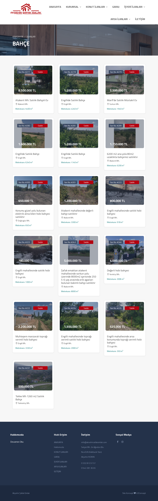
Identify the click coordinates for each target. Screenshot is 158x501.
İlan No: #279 (116, 71)
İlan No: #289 (116, 125)
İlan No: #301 (70, 182)
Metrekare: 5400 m (24, 108)
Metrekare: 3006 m (115, 278)
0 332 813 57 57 (88, 463)
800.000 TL (117, 201)
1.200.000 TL (73, 90)
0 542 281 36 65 (88, 467)
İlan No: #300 (24, 182)
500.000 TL (26, 386)
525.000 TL (117, 326)
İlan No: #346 (116, 242)
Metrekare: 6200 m (115, 165)
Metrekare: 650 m (23, 225)
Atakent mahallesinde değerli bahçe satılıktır (77, 212)
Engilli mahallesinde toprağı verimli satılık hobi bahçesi (76, 337)
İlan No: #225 (116, 308)
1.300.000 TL (73, 326)
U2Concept (141, 493)
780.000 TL (26, 260)
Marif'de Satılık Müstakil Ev (122, 100)
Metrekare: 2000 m (69, 347)
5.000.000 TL (73, 260)
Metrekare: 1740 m (69, 162)
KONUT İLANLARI (96, 7)
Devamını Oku (16, 441)
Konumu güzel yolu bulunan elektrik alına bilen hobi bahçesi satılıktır (32, 214)
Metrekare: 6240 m (24, 162)
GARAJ (115, 7)
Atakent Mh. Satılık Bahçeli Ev (31, 100)
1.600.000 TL (27, 144)
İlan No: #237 (24, 367)
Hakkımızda (59, 447)
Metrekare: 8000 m (69, 291)
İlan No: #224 (70, 308)
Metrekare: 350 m (115, 351)
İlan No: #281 (70, 125)
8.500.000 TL (27, 90)
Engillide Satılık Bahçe (73, 100)
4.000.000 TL (118, 260)
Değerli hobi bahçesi (118, 270)
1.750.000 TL (118, 144)
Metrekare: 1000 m (24, 281)
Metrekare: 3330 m (24, 347)
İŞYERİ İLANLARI (134, 7)
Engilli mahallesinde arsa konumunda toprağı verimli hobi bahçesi (124, 339)
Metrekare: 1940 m (115, 108)
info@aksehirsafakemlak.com (94, 442)
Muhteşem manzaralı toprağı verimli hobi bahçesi (31, 337)
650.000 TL (26, 201)
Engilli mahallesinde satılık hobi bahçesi (124, 212)
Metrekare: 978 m (115, 222)
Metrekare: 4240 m (69, 108)
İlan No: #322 (116, 182)
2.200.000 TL (27, 326)
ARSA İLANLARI (120, 19)
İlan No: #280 (24, 125)
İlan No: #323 (24, 242)
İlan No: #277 (24, 71)
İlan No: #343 (70, 242)
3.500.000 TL (118, 90)
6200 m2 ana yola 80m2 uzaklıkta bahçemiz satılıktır (122, 155)
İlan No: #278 (70, 71)
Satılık (40, 71)
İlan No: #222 (24, 308)
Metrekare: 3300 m (69, 222)
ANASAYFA (17, 36)
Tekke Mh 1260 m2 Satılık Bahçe (29, 397)
